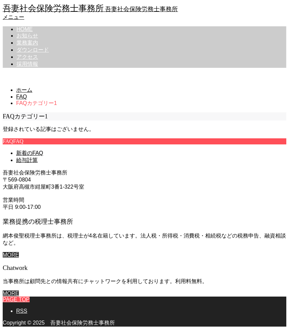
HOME (25, 29)
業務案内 (27, 43)
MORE (11, 255)
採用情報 (27, 64)
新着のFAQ (29, 153)
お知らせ (27, 35)
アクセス (27, 57)
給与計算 (27, 160)
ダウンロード (33, 50)
